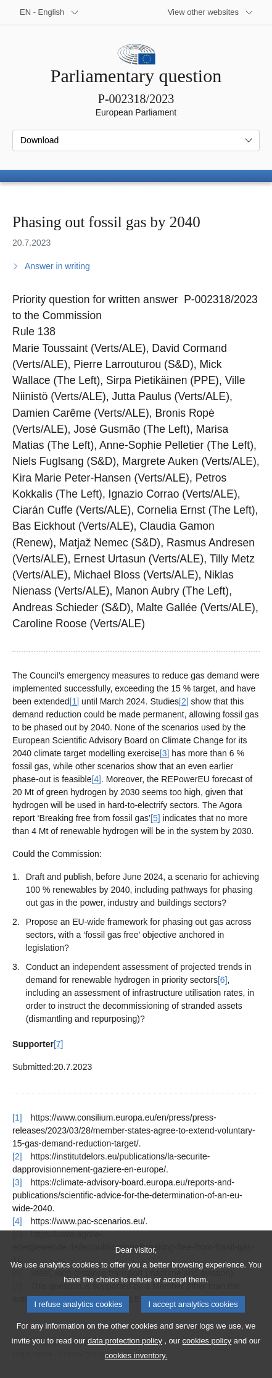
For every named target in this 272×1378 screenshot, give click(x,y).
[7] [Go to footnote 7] (59, 1044)
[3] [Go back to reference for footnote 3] (17, 1182)
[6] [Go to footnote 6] (223, 980)
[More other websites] (211, 12)
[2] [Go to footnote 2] (184, 701)
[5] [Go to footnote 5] (155, 818)
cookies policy (207, 1361)
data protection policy (125, 1361)
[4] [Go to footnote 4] (96, 779)
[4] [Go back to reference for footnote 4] (17, 1221)
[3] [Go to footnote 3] (165, 753)
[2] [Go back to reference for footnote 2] (17, 1156)
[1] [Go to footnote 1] (75, 701)
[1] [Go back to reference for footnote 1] (17, 1117)
